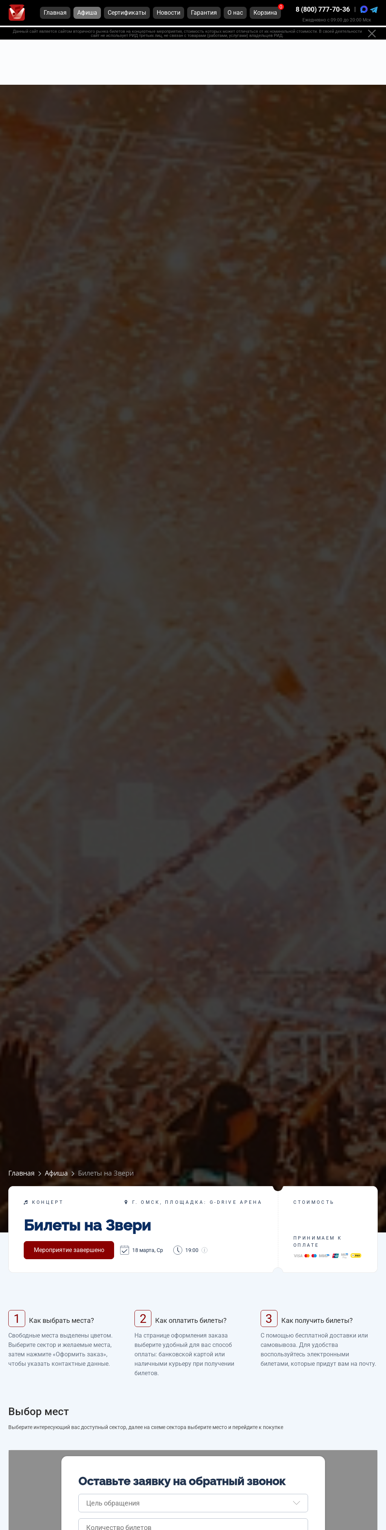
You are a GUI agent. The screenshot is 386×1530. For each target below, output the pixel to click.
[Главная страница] (16, 14)
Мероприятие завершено (69, 1250)
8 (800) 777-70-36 (323, 11)
